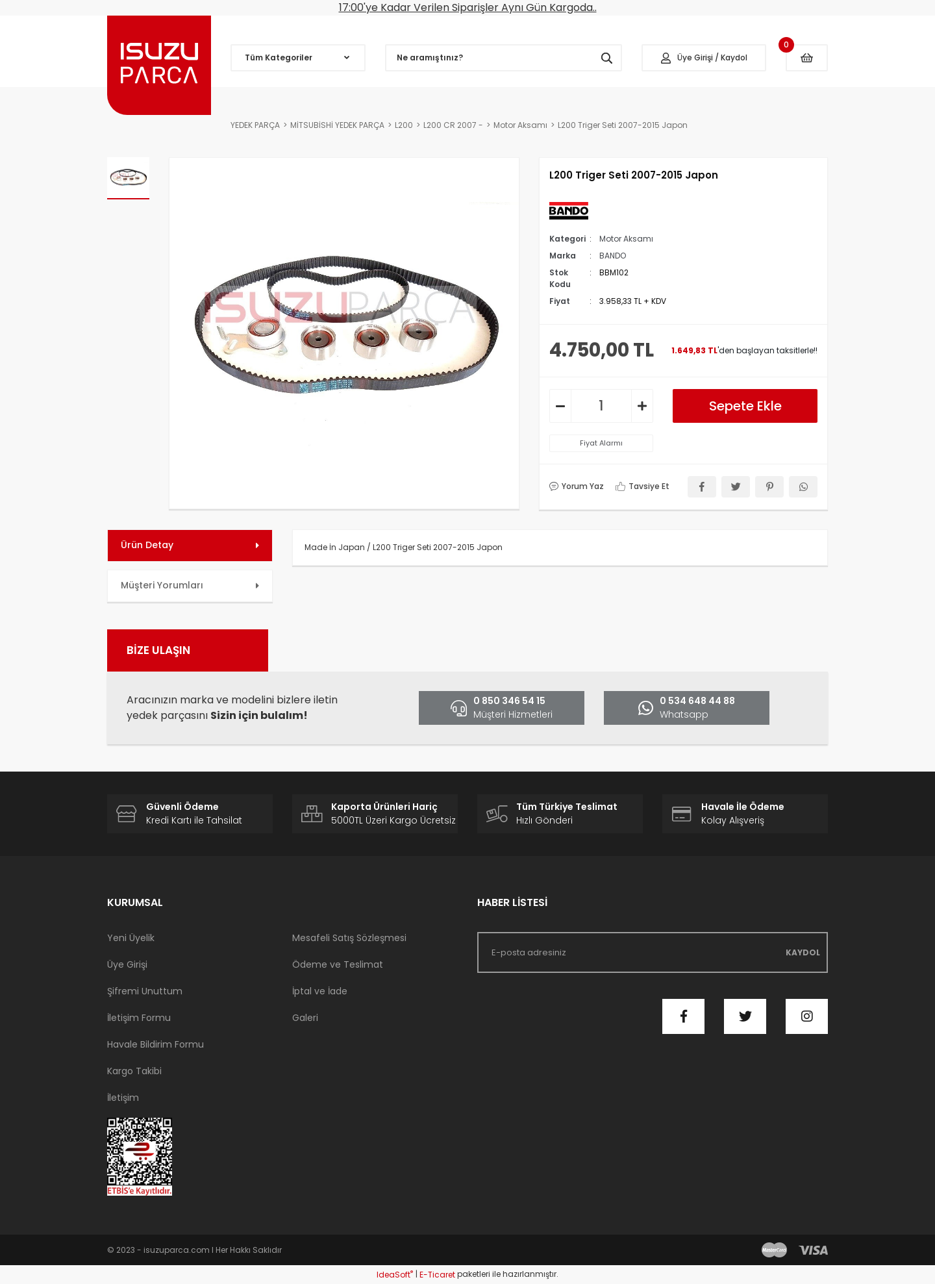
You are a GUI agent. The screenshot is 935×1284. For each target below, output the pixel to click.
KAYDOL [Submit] (803, 952)
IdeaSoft (395, 1274)
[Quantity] (601, 406)
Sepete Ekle (745, 406)
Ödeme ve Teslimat (337, 964)
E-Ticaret (437, 1274)
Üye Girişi (127, 964)
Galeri (305, 1017)
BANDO (612, 255)
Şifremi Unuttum (144, 991)
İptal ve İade (319, 991)
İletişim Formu (139, 1017)
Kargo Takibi (134, 1070)
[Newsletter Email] (652, 952)
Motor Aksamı (626, 238)
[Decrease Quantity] (560, 406)
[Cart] (807, 57)
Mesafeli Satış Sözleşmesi (349, 937)
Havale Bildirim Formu (155, 1044)
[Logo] (159, 65)
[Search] (504, 57)
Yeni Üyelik (131, 937)
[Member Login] (704, 57)
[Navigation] (298, 57)
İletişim (123, 1097)
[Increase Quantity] (642, 406)
